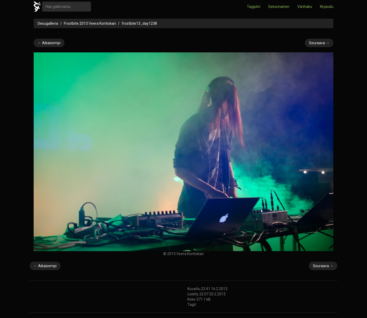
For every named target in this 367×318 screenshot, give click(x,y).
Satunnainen (278, 6)
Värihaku (304, 6)
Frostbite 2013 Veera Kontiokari (90, 23)
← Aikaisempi (49, 43)
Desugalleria (48, 23)
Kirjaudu (326, 6)
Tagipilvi (253, 6)
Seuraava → (319, 43)
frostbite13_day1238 (139, 23)
